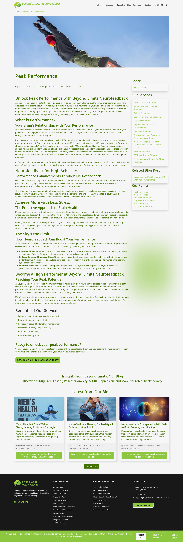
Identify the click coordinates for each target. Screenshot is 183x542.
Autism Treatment (142, 113)
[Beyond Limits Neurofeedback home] (32, 483)
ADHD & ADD (58, 487)
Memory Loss (58, 503)
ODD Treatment (59, 523)
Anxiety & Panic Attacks (61, 490)
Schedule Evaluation (143, 505)
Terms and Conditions (101, 507)
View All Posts (91, 466)
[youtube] (23, 502)
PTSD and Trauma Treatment (147, 155)
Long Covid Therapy (60, 520)
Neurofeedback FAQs (100, 490)
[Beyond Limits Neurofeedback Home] (37, 5)
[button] (104, 5)
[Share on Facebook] (135, 87)
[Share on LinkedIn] (142, 87)
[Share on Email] (145, 87)
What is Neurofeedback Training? (105, 497)
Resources (137, 5)
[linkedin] (27, 502)
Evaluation (121, 5)
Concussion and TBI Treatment (148, 117)
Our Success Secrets (100, 500)
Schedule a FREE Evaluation (63, 510)
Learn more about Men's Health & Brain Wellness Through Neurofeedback (39, 455)
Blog (129, 5)
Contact (148, 5)
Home (18, 12)
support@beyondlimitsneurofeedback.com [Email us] (151, 498)
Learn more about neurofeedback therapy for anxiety (91, 455)
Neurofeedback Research (102, 493)
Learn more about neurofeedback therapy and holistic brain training (144, 455)
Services (109, 5)
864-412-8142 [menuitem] (160, 5)
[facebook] (15, 502)
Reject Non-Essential (157, 536)
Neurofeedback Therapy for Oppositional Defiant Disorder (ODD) (147, 144)
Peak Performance (142, 151)
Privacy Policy (98, 503)
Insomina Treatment (60, 500)
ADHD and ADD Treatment (146, 102)
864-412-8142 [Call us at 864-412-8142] (139, 494)
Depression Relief (142, 120)
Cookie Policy (175, 536)
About (99, 5)
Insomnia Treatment (143, 131)
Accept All (141, 536)
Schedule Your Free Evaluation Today (38, 359)
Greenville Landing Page (101, 510)
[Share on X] (138, 87)
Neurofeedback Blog (100, 487)
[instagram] (19, 502)
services (25, 12)
